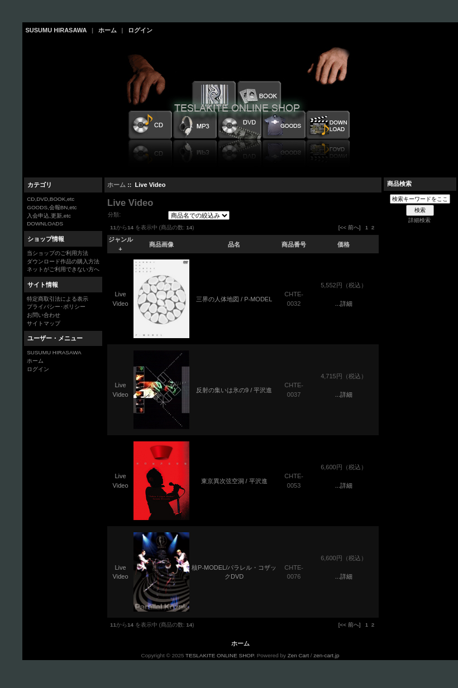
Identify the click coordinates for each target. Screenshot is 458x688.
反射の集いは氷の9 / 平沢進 (234, 390)
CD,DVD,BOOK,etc (50, 199)
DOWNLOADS (45, 223)
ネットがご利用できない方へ (63, 269)
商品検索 (399, 183)
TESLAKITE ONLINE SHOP (219, 655)
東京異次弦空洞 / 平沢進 (234, 481)
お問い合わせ (43, 315)
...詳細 (343, 303)
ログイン (140, 30)
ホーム (107, 30)
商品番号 (294, 244)
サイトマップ (43, 323)
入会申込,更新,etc (49, 216)
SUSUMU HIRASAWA (56, 30)
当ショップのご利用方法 (57, 253)
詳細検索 (419, 220)
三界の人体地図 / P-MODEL (234, 299)
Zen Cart (298, 655)
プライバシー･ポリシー (56, 307)
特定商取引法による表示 (57, 299)
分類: (114, 214)
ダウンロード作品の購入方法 (63, 261)
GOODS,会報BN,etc (52, 207)
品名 (234, 244)
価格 (343, 244)
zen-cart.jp (326, 655)
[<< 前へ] (349, 227)
